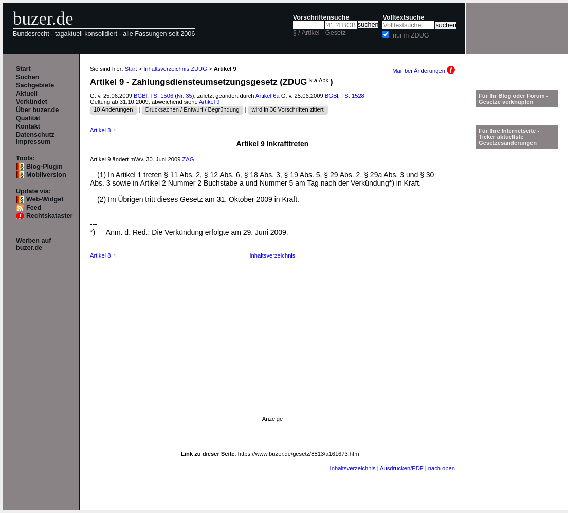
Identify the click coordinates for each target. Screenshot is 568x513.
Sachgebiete (35, 85)
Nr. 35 (184, 96)
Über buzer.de (37, 110)
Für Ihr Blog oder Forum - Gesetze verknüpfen (513, 99)
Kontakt (28, 126)
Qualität (28, 118)
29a (376, 175)
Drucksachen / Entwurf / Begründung (192, 109)
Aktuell (27, 93)
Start (23, 68)
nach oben (441, 468)
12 (214, 175)
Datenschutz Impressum (35, 138)
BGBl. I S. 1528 (344, 96)
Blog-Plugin (44, 166)
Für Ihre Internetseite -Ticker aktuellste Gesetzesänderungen (509, 136)
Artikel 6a (267, 96)
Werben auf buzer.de (33, 244)
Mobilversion (46, 174)
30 (430, 175)
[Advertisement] (272, 350)
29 (334, 175)
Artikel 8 (105, 130)
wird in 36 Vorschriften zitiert (288, 109)
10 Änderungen (113, 109)
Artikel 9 (209, 102)
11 (174, 175)
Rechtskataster (49, 215)
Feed (33, 207)
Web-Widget (44, 199)
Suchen (28, 77)
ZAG (188, 159)
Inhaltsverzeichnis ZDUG (175, 69)
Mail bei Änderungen (423, 71)
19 (294, 175)
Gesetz (335, 32)
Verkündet (31, 101)
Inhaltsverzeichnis (273, 255)
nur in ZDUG (411, 35)
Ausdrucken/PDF (402, 468)
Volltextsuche (403, 17)
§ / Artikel (306, 32)
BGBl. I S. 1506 (153, 96)
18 (254, 175)
